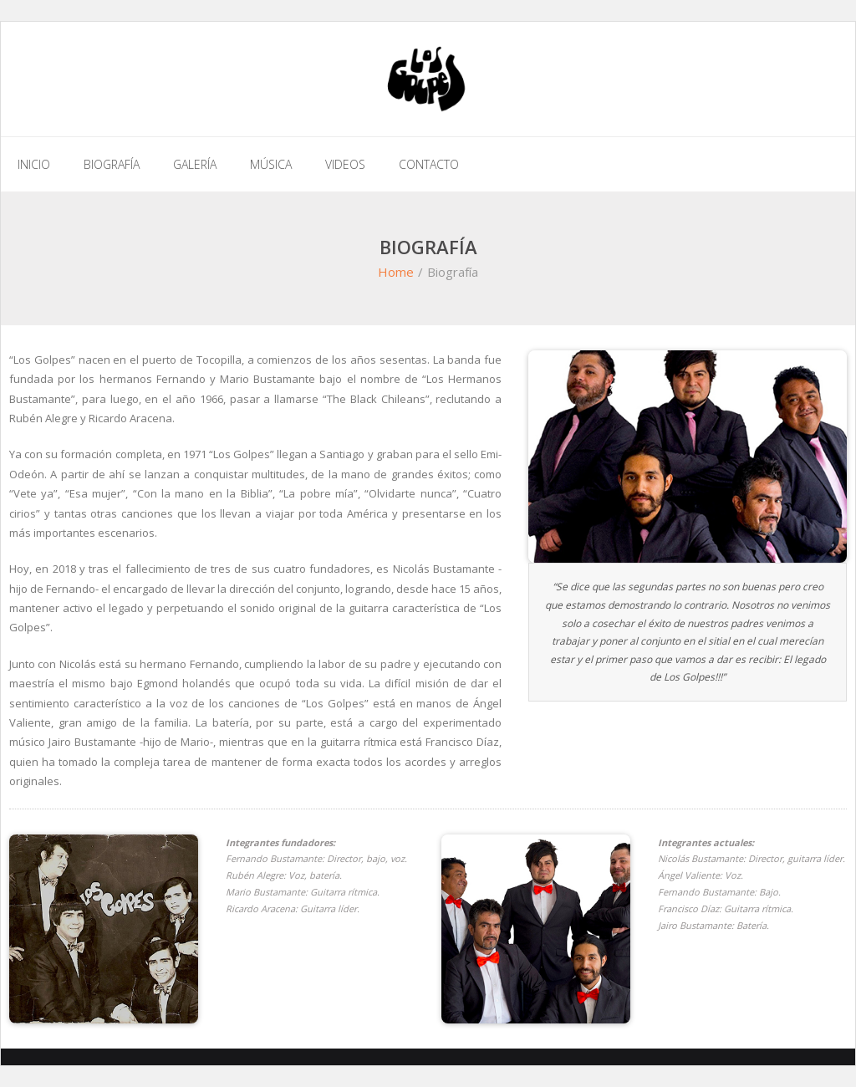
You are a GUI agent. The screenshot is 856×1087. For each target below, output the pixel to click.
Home (396, 271)
